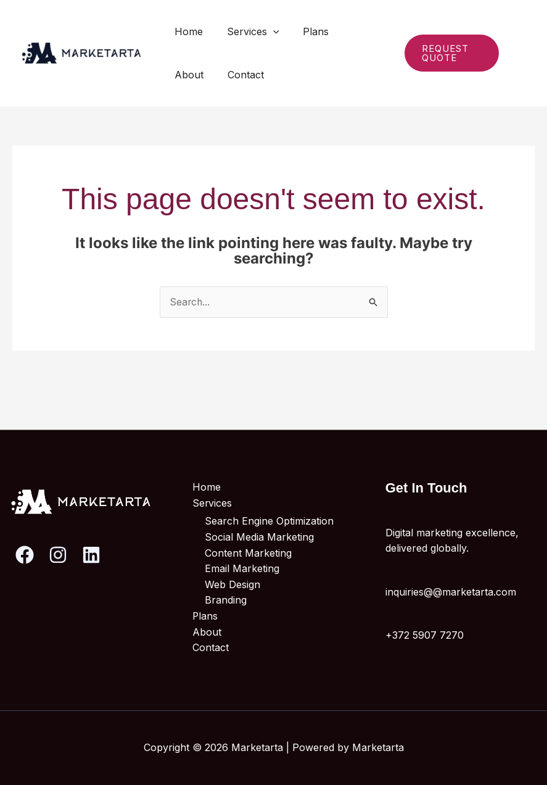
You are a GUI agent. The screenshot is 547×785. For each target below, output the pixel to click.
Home (187, 31)
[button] (267, 31)
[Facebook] (24, 555)
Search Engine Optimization (269, 521)
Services (247, 31)
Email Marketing (242, 569)
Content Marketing (248, 553)
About (353, 31)
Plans (306, 31)
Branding (226, 600)
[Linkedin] (519, 61)
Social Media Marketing (259, 537)
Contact (191, 75)
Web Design (232, 584)
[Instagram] (515, 45)
